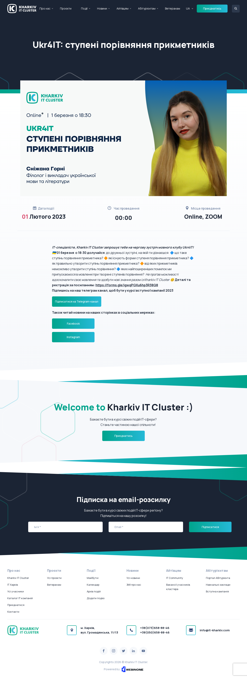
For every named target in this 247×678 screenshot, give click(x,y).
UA (188, 8)
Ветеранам (172, 8)
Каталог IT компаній (20, 598)
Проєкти (65, 8)
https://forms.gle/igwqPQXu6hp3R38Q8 (127, 285)
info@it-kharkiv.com (215, 630)
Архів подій (94, 591)
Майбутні (92, 578)
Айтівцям (122, 8)
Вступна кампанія (217, 591)
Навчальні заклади (218, 584)
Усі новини (133, 578)
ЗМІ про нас (133, 584)
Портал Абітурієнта (218, 578)
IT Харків (12, 584)
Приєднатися (15, 605)
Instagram (73, 337)
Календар (93, 584)
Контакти (13, 611)
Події (84, 8)
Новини (102, 8)
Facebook (73, 323)
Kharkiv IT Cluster (18, 578)
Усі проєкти (54, 578)
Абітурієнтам (146, 8)
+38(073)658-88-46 (154, 628)
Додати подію (95, 598)
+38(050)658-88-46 (155, 632)
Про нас (45, 8)
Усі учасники (15, 591)
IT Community (174, 578)
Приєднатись (212, 8)
